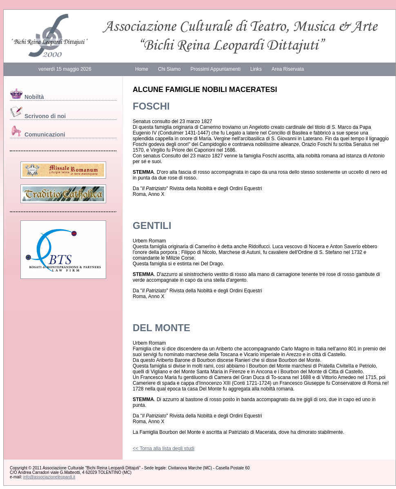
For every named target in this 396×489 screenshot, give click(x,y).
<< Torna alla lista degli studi (163, 448)
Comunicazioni (37, 134)
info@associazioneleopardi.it (49, 477)
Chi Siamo (169, 69)
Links (256, 69)
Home (141, 69)
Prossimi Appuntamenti (215, 69)
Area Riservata (287, 69)
